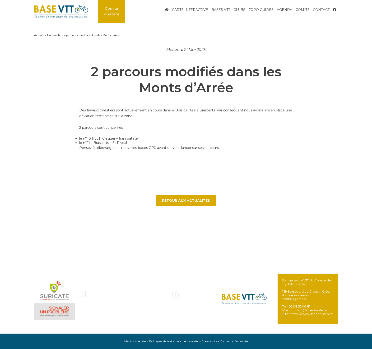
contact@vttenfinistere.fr (310, 310)
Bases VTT (220, 10)
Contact (321, 10)
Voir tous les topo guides (149, 296)
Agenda (284, 10)
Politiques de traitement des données (174, 341)
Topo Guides (261, 10)
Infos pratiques (191, 294)
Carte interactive (190, 10)
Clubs (239, 10)
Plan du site (209, 341)
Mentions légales (135, 341)
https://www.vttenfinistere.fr (312, 314)
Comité (303, 10)
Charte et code (99, 294)
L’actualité (241, 341)
